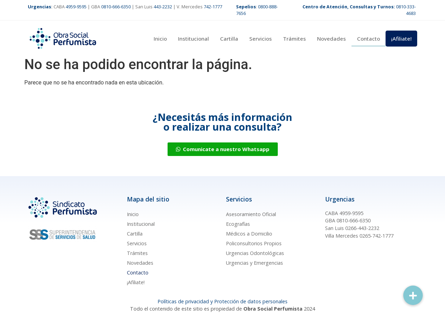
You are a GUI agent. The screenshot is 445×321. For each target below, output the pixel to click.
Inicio (160, 38)
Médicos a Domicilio (249, 233)
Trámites (294, 38)
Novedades (331, 38)
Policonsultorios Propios (254, 243)
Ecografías (238, 224)
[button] (413, 295)
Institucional (193, 38)
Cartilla (229, 38)
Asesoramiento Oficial (251, 214)
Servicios (260, 38)
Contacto (368, 38)
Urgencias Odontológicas (255, 253)
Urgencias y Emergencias (254, 263)
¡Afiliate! (401, 38)
